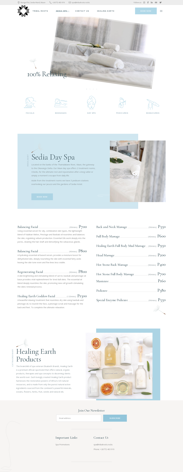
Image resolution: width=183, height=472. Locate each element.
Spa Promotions (62, 444)
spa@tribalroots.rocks (103, 444)
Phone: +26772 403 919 (104, 449)
